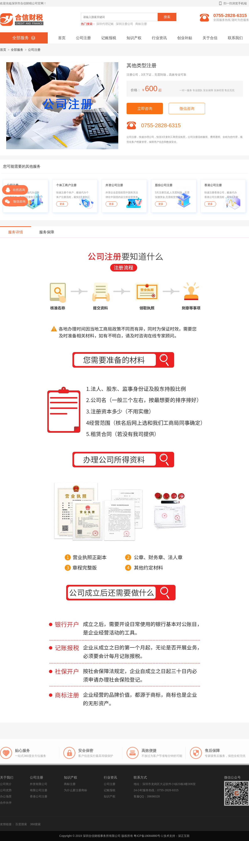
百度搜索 (21, 826)
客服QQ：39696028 (147, 798)
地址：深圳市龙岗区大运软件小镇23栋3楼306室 (165, 786)
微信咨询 (186, 109)
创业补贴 (184, 38)
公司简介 (6, 786)
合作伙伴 (6, 804)
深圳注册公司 (124, 23)
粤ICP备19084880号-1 (148, 835)
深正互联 (184, 835)
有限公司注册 (38, 792)
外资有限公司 (38, 786)
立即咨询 (144, 109)
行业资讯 (159, 38)
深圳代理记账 (105, 23)
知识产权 (134, 38)
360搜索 (35, 826)
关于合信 (210, 38)
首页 (62, 38)
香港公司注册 (38, 798)
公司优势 (6, 792)
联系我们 (235, 38)
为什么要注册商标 (75, 792)
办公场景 (6, 798)
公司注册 (83, 38)
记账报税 (108, 38)
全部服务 (17, 49)
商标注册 (141, 23)
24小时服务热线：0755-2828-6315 (156, 792)
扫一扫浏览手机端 (233, 3)
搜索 (167, 17)
